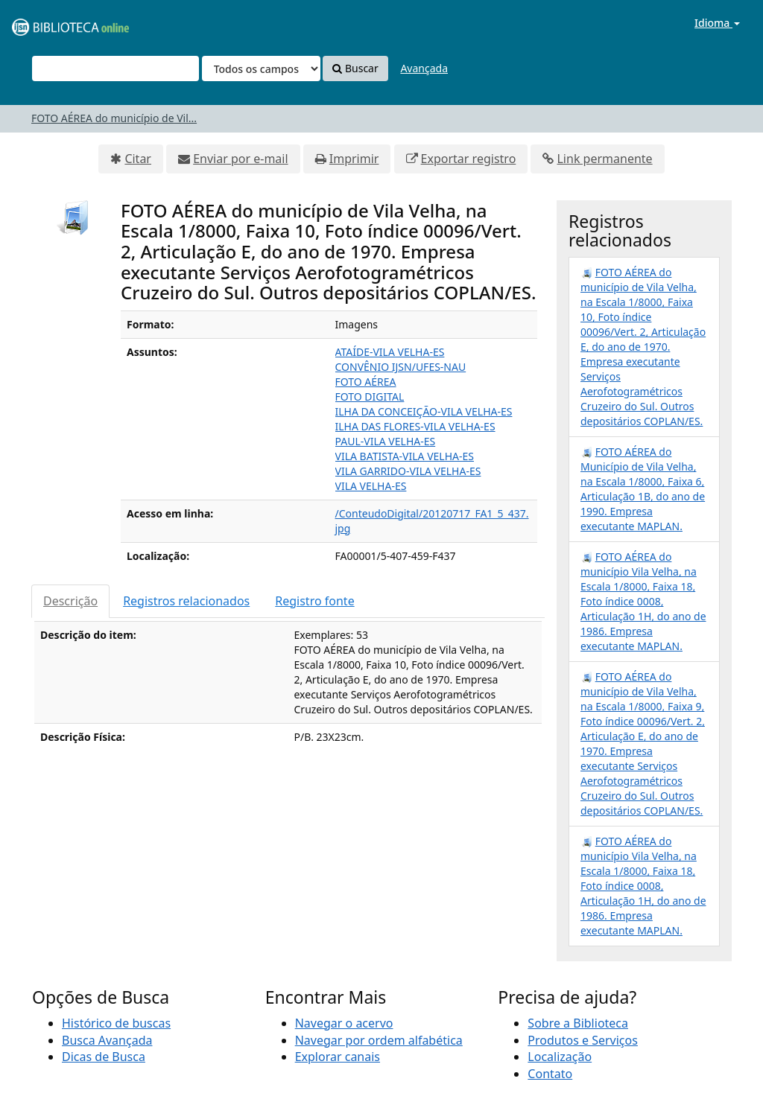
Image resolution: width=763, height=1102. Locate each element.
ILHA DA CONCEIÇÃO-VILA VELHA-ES (424, 411)
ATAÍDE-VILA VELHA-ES (390, 352)
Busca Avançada (107, 1040)
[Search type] (261, 68)
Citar (137, 158)
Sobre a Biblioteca (578, 1023)
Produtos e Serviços (583, 1040)
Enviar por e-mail (240, 158)
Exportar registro (468, 158)
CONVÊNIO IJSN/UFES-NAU (400, 367)
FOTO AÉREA (365, 382)
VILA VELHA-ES (371, 486)
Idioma (717, 23)
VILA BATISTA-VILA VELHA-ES (405, 456)
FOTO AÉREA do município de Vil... (114, 118)
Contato (550, 1074)
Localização (560, 1056)
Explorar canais (337, 1056)
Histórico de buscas (116, 1023)
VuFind (47, 23)
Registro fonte (314, 601)
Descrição (70, 601)
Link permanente (604, 158)
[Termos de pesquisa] (115, 68)
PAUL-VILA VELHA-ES (385, 441)
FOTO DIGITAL (370, 396)
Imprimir (354, 158)
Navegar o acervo (344, 1023)
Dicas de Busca (103, 1056)
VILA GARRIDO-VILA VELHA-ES (408, 471)
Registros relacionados (186, 601)
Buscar (355, 68)
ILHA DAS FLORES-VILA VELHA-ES (415, 426)
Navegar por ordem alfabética (379, 1040)
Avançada (424, 68)
